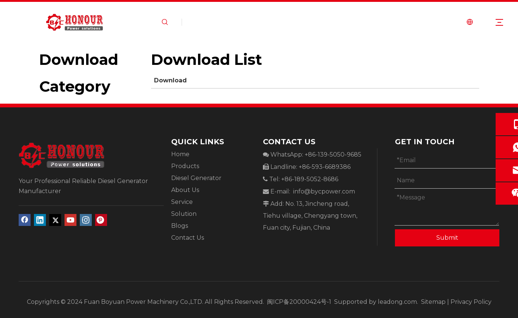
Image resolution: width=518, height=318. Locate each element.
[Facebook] (25, 220)
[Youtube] (70, 220)
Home (180, 154)
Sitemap (433, 301)
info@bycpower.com (324, 191)
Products (185, 166)
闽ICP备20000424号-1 (300, 301)
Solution (184, 213)
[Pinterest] (101, 220)
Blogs (179, 225)
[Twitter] (55, 220)
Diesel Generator (196, 178)
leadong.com (397, 301)
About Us (185, 189)
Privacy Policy (471, 301)
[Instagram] (86, 220)
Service (182, 201)
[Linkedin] (40, 220)
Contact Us (187, 237)
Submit (447, 237)
